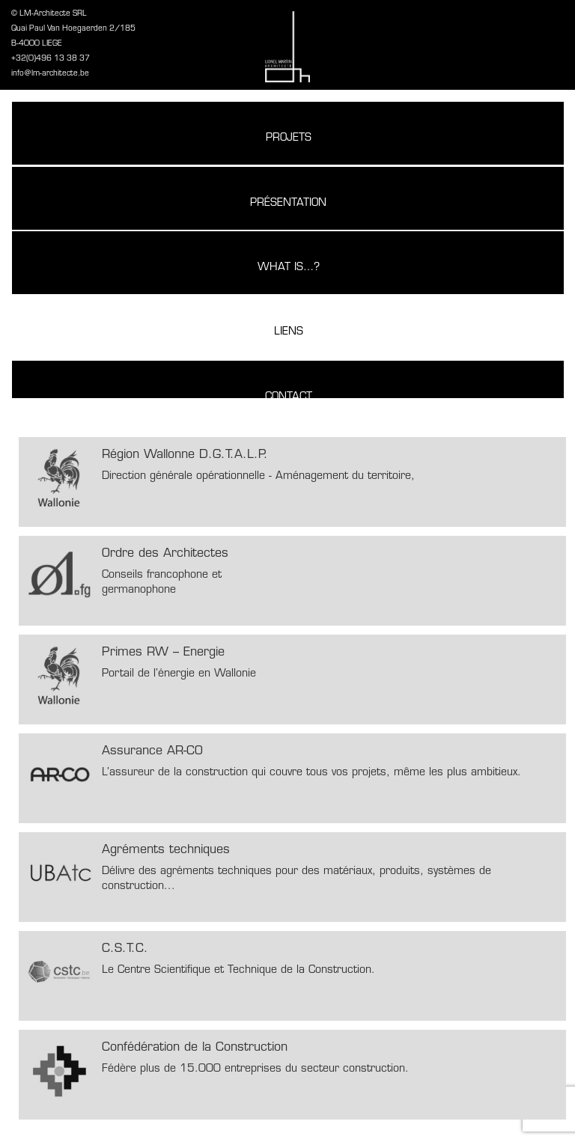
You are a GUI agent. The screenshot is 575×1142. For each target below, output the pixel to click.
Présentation (288, 203)
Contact (288, 397)
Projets (288, 138)
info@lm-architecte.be (50, 74)
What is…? (289, 267)
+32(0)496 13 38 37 (50, 59)
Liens (288, 332)
